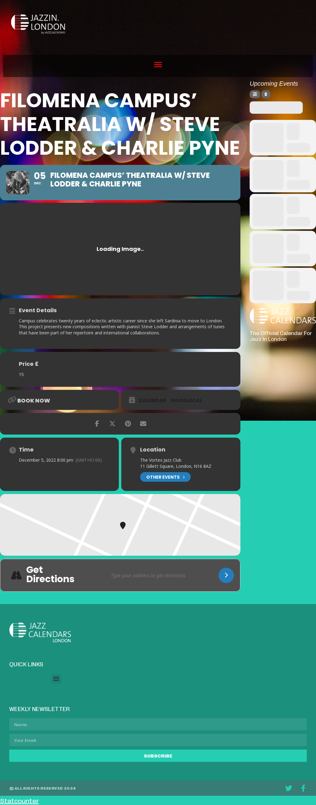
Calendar (152, 401)
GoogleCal (186, 401)
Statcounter (19, 800)
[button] (158, 64)
